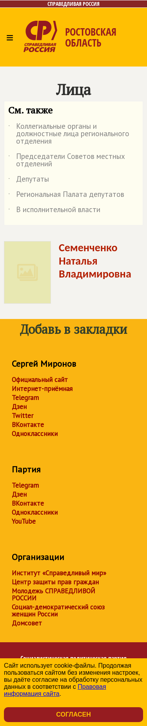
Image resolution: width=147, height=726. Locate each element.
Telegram (25, 397)
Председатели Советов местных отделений (66, 160)
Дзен (19, 406)
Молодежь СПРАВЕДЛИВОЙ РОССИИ (53, 594)
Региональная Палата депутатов (66, 196)
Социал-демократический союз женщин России (58, 610)
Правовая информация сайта (55, 690)
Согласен (73, 714)
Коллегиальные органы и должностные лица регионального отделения (68, 134)
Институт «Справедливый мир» (59, 572)
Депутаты (28, 180)
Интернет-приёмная (42, 388)
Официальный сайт (40, 379)
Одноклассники (35, 433)
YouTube (24, 521)
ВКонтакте (28, 424)
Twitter (22, 415)
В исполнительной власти (54, 211)
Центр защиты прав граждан (55, 581)
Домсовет (27, 623)
